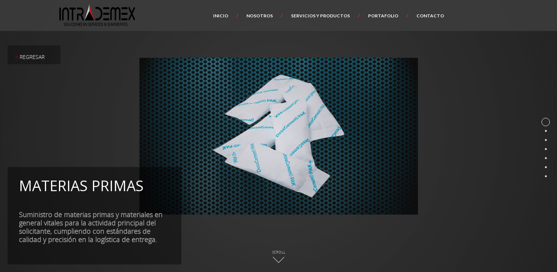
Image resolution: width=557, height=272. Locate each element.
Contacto (430, 16)
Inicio (220, 16)
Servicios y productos (320, 16)
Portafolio (383, 16)
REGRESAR (30, 56)
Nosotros (259, 16)
